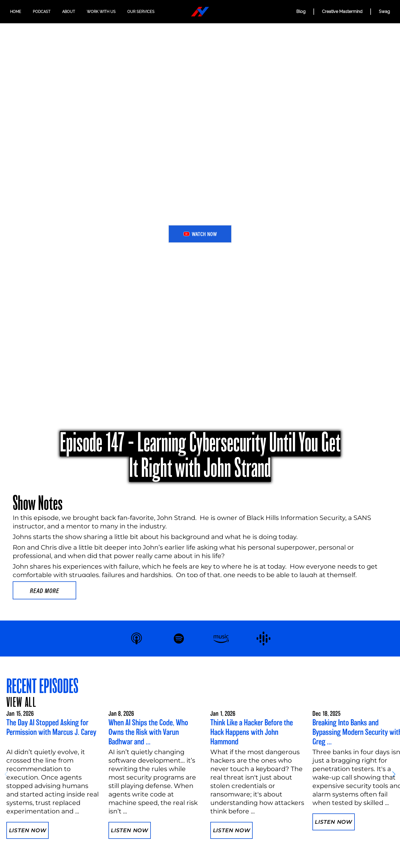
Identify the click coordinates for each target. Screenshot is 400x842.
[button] (394, 774)
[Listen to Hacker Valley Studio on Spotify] (179, 638)
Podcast (42, 12)
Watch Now (200, 234)
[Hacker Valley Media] (200, 11)
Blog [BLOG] (301, 11)
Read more (44, 590)
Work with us (101, 12)
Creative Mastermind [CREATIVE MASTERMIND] (342, 11)
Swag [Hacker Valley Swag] (384, 11)
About (68, 12)
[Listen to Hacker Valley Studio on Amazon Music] (221, 638)
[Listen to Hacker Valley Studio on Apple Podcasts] (136, 638)
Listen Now (27, 830)
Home (15, 12)
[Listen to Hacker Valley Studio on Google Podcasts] (263, 638)
